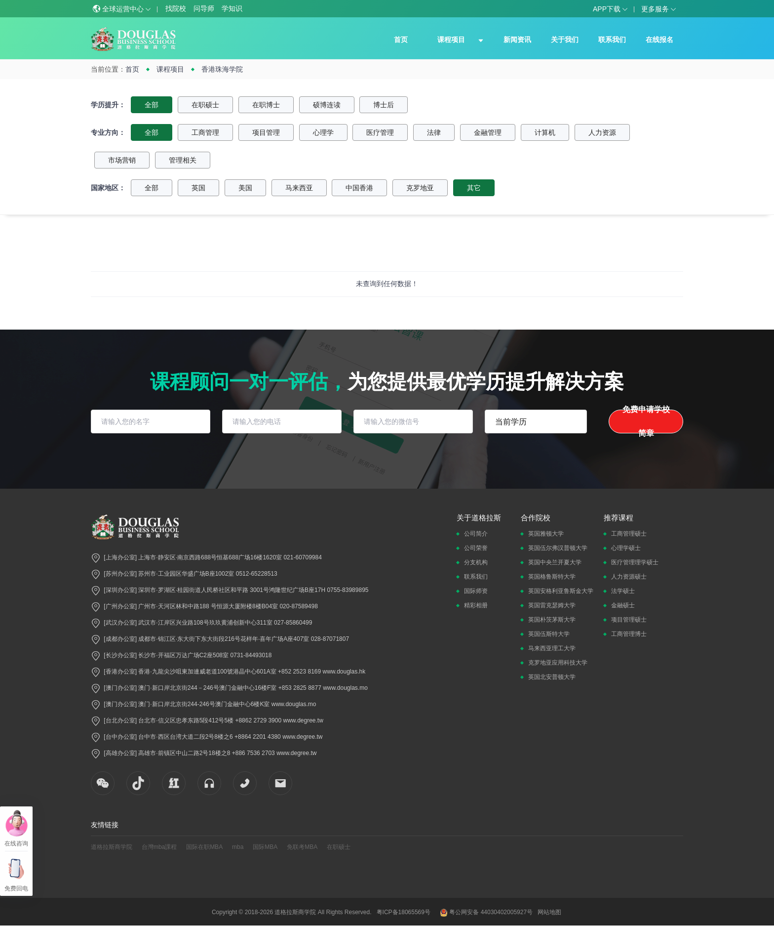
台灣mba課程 (159, 846)
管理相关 (182, 160)
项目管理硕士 (629, 619)
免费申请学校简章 (646, 421)
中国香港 (359, 188)
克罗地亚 (420, 188)
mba (237, 846)
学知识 (232, 8)
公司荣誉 (476, 548)
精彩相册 (476, 605)
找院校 (175, 8)
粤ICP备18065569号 (403, 912)
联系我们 (612, 39)
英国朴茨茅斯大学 (552, 619)
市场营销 (122, 160)
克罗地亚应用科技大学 (557, 662)
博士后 (383, 105)
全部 (151, 105)
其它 (474, 188)
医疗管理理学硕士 (634, 562)
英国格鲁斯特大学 (552, 576)
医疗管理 (380, 132)
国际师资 (476, 591)
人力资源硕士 (629, 576)
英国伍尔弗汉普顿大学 (557, 548)
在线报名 (659, 39)
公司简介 (476, 533)
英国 (198, 188)
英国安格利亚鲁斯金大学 (560, 591)
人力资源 (602, 132)
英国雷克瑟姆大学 (552, 605)
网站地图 (549, 912)
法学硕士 (623, 591)
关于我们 (565, 39)
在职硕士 (205, 105)
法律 (434, 132)
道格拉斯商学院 (111, 846)
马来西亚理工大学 (552, 648)
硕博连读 (327, 105)
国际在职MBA (204, 846)
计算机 (545, 132)
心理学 (323, 132)
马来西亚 (299, 188)
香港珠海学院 (222, 69)
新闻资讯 (517, 39)
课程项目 (451, 39)
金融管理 (488, 132)
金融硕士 (623, 605)
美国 (245, 188)
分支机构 (476, 562)
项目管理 (266, 132)
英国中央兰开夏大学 (554, 562)
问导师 (204, 8)
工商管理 (205, 132)
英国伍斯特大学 (549, 634)
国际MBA (265, 846)
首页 (401, 39)
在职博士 (266, 105)
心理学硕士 (626, 548)
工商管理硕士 (629, 533)
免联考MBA (302, 846)
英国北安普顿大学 (552, 677)
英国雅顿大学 (546, 533)
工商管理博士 (629, 634)
